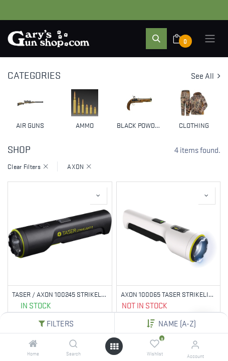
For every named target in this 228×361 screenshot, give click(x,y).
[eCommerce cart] (183, 38)
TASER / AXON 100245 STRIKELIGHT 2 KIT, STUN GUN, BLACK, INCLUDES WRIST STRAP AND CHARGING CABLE (60, 294)
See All (205, 75)
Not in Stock (144, 304)
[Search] (73, 343)
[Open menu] (114, 346)
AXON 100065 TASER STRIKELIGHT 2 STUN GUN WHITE (168, 294)
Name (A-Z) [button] (177, 322)
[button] (156, 38)
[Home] (33, 343)
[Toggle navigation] (209, 38)
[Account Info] (195, 344)
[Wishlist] (154, 343)
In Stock (36, 304)
